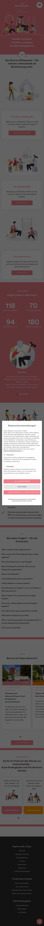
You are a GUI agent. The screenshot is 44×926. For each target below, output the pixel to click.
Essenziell (9, 455)
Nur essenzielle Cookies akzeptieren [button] (24, 492)
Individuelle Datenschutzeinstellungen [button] (17, 499)
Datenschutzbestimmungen (12, 451)
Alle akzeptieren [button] (22, 481)
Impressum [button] (29, 501)
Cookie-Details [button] (31, 499)
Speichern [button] (22, 487)
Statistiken (9, 466)
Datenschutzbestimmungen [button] (19, 501)
